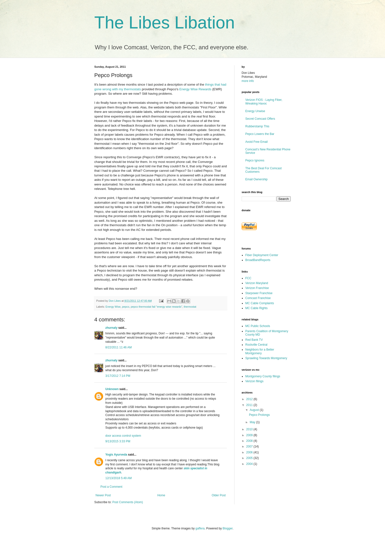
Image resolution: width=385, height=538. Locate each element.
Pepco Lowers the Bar (259, 134)
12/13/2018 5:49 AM (118, 478)
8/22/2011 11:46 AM (118, 347)
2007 (250, 446)
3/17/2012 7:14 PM (117, 376)
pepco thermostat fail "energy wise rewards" (156, 306)
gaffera (200, 528)
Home (161, 495)
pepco (125, 306)
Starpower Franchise (259, 293)
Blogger (228, 528)
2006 (250, 452)
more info (248, 81)
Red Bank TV (254, 339)
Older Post (219, 495)
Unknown (112, 389)
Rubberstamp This (257, 126)
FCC (248, 278)
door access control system (123, 435)
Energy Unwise (255, 111)
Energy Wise (113, 306)
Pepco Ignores (254, 160)
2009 (250, 435)
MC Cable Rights (256, 308)
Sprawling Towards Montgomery (266, 358)
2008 (250, 441)
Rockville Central (256, 344)
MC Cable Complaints (259, 303)
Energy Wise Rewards (195, 89)
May (253, 422)
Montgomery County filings (262, 376)
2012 (250, 399)
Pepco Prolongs (259, 415)
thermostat (190, 306)
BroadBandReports (257, 260)
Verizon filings (254, 381)
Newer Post (103, 495)
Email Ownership (256, 179)
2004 (250, 464)
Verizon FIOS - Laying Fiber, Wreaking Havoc (263, 101)
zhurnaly (111, 327)
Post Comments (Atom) (127, 502)
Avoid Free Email (256, 142)
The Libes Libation (164, 22)
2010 (250, 429)
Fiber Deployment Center (261, 255)
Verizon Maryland (256, 283)
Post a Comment (111, 486)
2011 (250, 405)
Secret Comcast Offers (260, 118)
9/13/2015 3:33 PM (117, 441)
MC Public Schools (257, 326)
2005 (250, 458)
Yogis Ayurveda (116, 454)
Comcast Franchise (258, 298)
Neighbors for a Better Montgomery (259, 351)
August (255, 410)
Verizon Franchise (257, 288)
